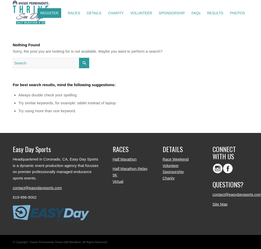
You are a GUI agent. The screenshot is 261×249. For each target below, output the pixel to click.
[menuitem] (49, 13)
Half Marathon (125, 159)
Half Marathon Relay (130, 168)
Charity (169, 178)
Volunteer (171, 165)
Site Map (220, 204)
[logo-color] (33, 13)
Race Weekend (176, 159)
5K (115, 175)
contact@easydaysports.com (37, 188)
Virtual (118, 181)
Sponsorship (173, 171)
